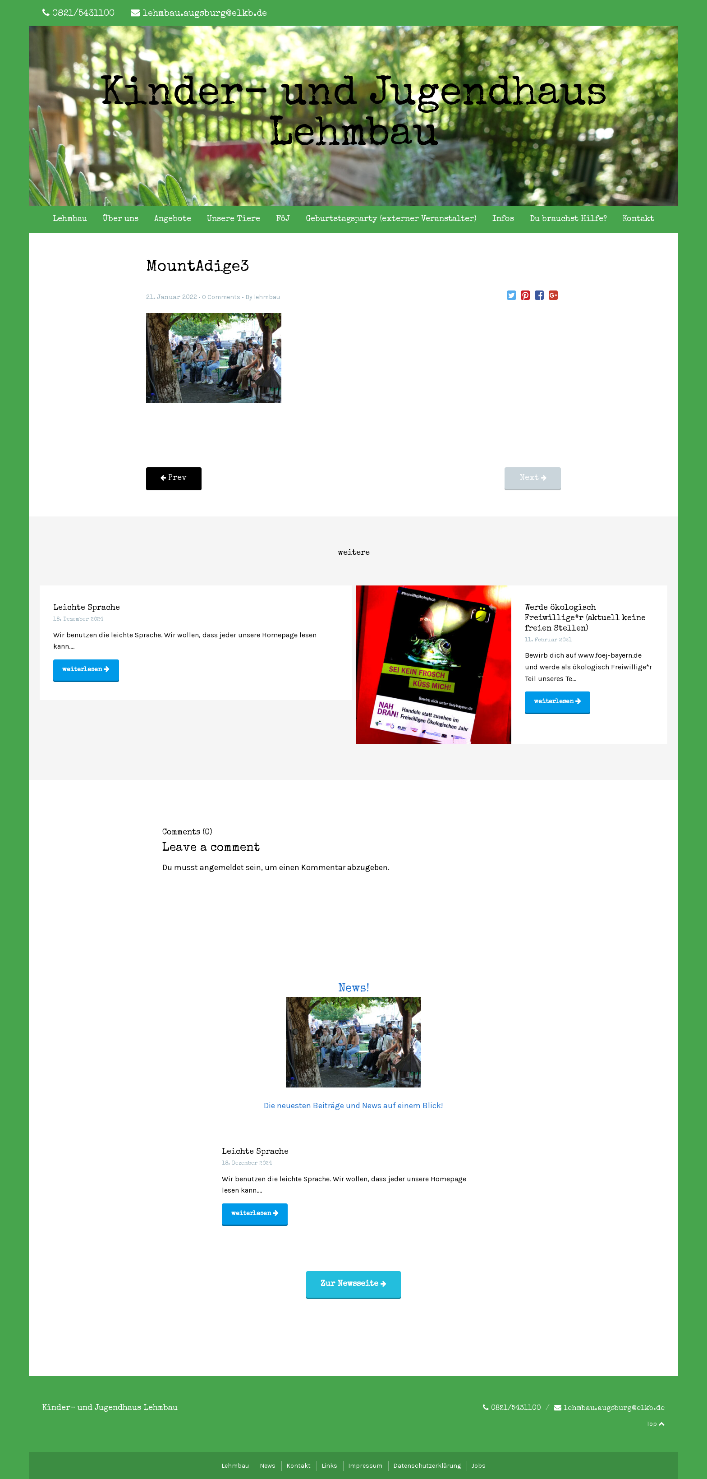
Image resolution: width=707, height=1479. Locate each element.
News (267, 1464)
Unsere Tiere (233, 219)
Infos (503, 219)
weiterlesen (86, 670)
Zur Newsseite (353, 1283)
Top (656, 1423)
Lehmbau (70, 219)
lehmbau (267, 297)
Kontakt (638, 219)
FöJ (283, 219)
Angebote (172, 219)
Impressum (365, 1464)
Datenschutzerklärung (427, 1464)
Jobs (479, 1464)
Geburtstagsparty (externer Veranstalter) (391, 219)
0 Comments (221, 297)
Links (329, 1464)
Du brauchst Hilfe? (568, 219)
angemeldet (222, 865)
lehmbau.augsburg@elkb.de (204, 13)
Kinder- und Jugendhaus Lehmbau (353, 116)
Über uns (120, 219)
